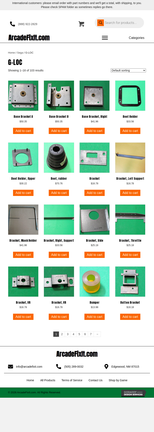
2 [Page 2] (62, 334)
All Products (47, 380)
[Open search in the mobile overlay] (119, 22)
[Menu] (104, 37)
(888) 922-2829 (27, 24)
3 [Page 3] (68, 334)
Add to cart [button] (23, 131)
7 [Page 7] (91, 334)
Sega (20, 52)
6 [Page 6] (85, 334)
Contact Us (95, 380)
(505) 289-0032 (73, 366)
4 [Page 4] (73, 334)
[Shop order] (128, 70)
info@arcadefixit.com (29, 366)
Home (11, 52)
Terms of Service (72, 380)
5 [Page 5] (79, 334)
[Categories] (132, 38)
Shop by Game (118, 380)
